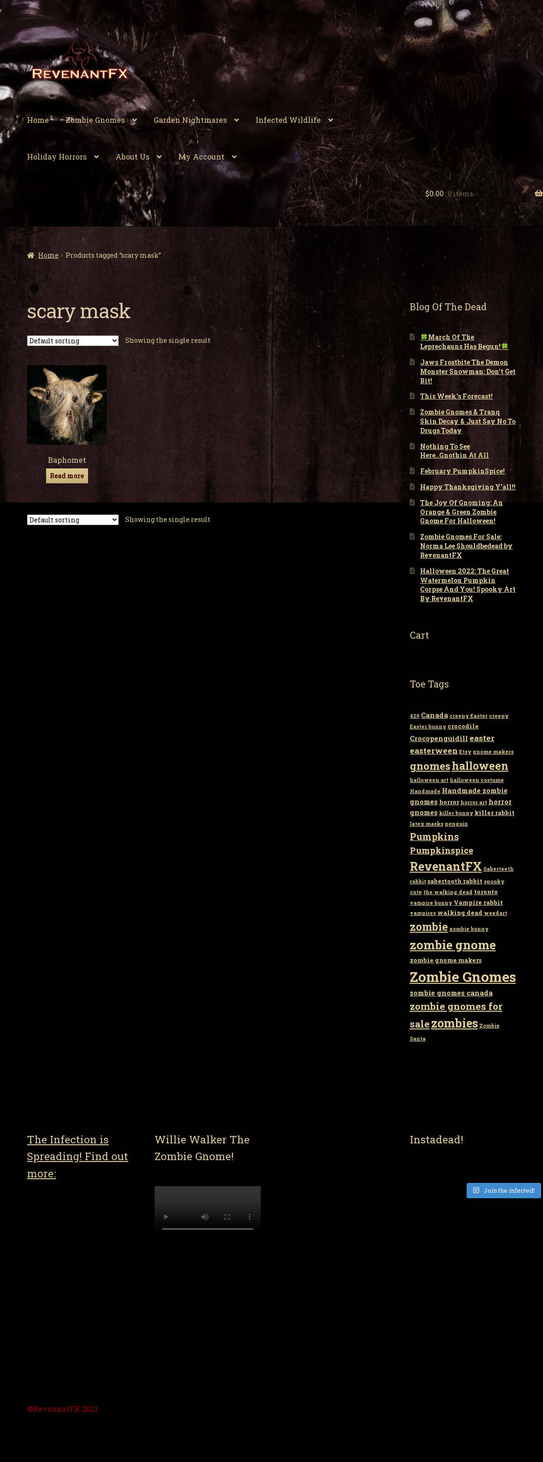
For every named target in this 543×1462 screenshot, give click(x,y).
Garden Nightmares (190, 120)
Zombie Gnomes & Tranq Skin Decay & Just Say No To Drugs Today (468, 421)
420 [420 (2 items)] (415, 716)
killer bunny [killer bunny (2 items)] (456, 813)
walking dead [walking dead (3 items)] (459, 912)
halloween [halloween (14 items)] (480, 766)
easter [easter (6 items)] (482, 738)
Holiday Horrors (57, 156)
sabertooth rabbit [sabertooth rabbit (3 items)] (455, 881)
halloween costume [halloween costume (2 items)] (477, 780)
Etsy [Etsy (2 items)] (465, 751)
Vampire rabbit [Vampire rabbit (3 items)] (478, 902)
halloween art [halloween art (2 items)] (429, 780)
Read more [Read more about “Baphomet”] (67, 475)
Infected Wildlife (288, 120)
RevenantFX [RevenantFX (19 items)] (446, 866)
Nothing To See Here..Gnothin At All (454, 451)
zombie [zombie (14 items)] (429, 927)
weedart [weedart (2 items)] (495, 913)
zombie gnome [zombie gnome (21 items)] (453, 945)
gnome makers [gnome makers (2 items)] (493, 751)
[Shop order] (73, 340)
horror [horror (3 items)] (449, 802)
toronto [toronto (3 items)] (486, 891)
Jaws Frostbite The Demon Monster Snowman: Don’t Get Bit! (468, 371)
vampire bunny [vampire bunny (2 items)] (431, 903)
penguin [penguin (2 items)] (456, 824)
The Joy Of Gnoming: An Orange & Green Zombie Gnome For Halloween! (461, 512)
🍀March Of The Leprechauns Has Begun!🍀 (464, 342)
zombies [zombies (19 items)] (454, 1023)
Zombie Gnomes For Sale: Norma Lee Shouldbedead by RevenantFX (466, 546)
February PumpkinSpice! (462, 471)
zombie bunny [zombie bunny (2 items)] (469, 929)
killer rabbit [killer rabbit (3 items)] (495, 812)
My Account (201, 156)
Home (38, 120)
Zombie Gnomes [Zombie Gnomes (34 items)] (463, 977)
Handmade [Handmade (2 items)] (425, 791)
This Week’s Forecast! (456, 396)
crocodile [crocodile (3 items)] (463, 726)
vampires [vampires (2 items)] (423, 913)
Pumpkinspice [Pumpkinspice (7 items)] (441, 850)
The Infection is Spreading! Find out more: (77, 1156)
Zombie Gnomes (95, 120)
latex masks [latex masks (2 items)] (426, 824)
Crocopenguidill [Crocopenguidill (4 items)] (439, 738)
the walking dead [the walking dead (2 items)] (448, 892)
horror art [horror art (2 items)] (474, 802)
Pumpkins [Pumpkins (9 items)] (434, 836)
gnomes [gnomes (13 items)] (430, 766)
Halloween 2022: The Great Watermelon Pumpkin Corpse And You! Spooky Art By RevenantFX (468, 585)
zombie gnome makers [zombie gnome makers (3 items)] (446, 960)
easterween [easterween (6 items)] (434, 750)
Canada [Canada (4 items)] (434, 715)
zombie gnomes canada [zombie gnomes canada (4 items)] (451, 992)
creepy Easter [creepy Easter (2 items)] (468, 716)
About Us (132, 156)
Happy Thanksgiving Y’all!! (468, 486)
